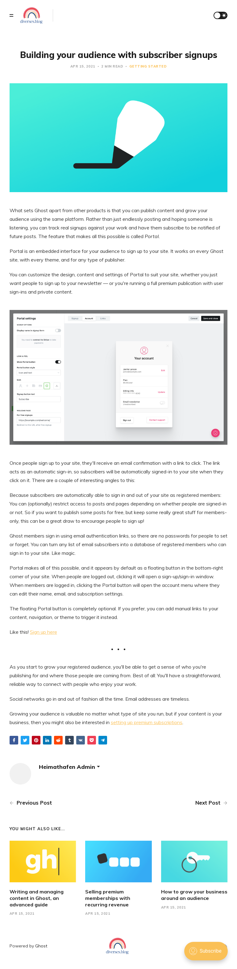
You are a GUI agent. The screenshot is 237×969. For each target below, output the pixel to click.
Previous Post (31, 802)
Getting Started (148, 66)
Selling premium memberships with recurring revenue (107, 898)
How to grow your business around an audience (194, 895)
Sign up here (43, 632)
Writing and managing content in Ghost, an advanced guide (37, 898)
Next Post (211, 802)
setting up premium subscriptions (146, 722)
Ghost (41, 946)
